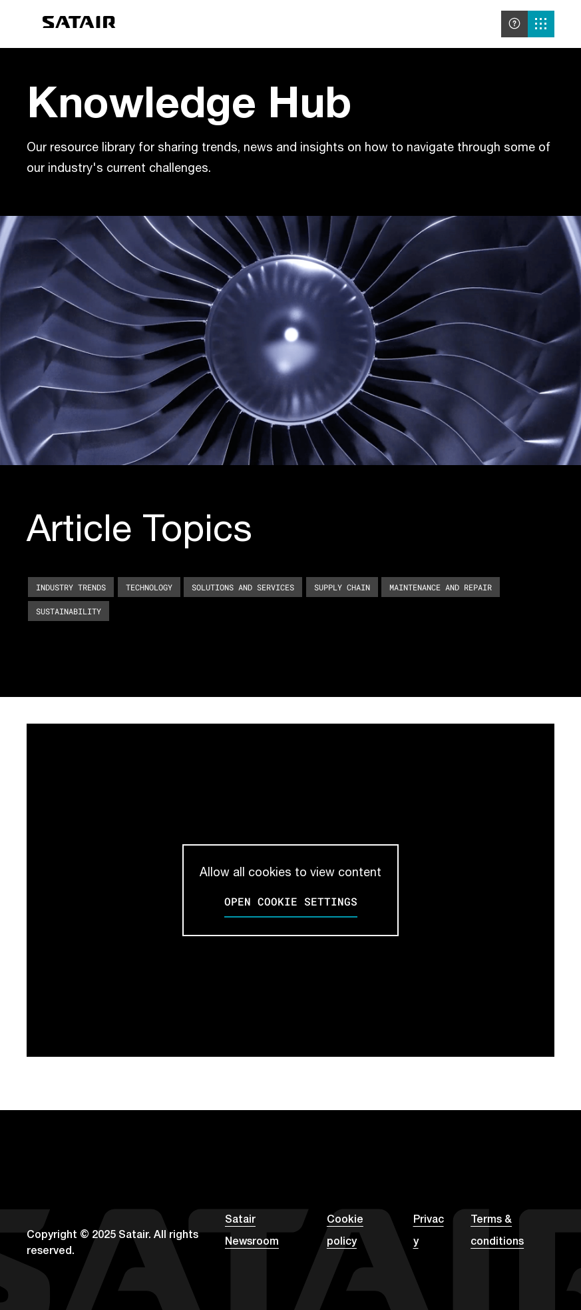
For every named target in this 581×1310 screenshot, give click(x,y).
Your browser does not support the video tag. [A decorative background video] (290, 340)
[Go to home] (79, 24)
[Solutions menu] (541, 24)
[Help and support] (514, 24)
